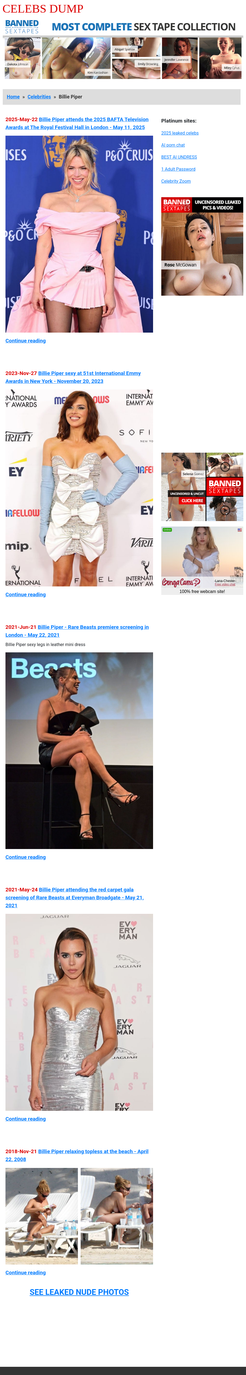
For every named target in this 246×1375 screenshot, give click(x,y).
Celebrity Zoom (176, 181)
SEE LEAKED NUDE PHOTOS (79, 1292)
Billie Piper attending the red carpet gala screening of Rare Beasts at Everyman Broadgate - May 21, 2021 (74, 897)
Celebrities (39, 97)
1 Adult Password (178, 169)
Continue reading (25, 341)
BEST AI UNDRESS (179, 157)
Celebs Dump (42, 8)
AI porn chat (173, 145)
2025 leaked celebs (180, 133)
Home (13, 97)
